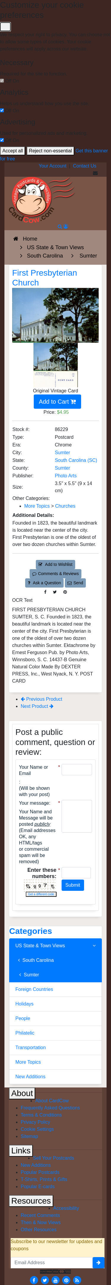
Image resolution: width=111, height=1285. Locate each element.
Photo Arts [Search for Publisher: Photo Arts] (66, 475)
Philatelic (24, 1032)
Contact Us (84, 165)
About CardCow (52, 1100)
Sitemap (29, 1136)
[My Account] (65, 226)
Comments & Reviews (55, 573)
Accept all (12, 150)
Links (20, 1150)
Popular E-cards (38, 1186)
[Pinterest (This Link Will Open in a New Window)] (65, 592)
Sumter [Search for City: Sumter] (62, 452)
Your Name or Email (33, 770)
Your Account (53, 165)
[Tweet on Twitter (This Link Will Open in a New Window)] (54, 592)
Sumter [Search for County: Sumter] (62, 468)
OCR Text (22, 600)
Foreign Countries (34, 989)
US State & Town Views (55, 945)
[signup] (98, 1262)
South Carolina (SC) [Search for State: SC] (76, 460)
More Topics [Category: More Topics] (37, 506)
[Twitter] (44, 1280)
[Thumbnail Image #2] (55, 384)
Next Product (37, 706)
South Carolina (34, 960)
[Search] (60, 226)
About (22, 1093)
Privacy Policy (35, 1122)
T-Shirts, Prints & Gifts (44, 1179)
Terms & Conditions (41, 1114)
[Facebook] (34, 1280)
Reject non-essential (50, 150)
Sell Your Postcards (53, 1158)
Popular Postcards (40, 1172)
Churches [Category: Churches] (65, 506)
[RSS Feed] (77, 1280)
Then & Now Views (41, 1222)
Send (75, 582)
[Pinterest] (66, 1280)
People (22, 1018)
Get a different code (41, 894)
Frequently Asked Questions (50, 1107)
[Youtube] (55, 1280)
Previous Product (41, 699)
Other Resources (39, 1229)
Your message (34, 803)
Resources (31, 1200)
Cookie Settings (37, 1129)
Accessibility (66, 1208)
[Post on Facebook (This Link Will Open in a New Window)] (45, 592)
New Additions (30, 1076)
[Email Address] (52, 1262)
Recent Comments (40, 1215)
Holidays (24, 1003)
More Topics (28, 1062)
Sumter (27, 974)
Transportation (30, 1047)
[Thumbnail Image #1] (55, 356)
